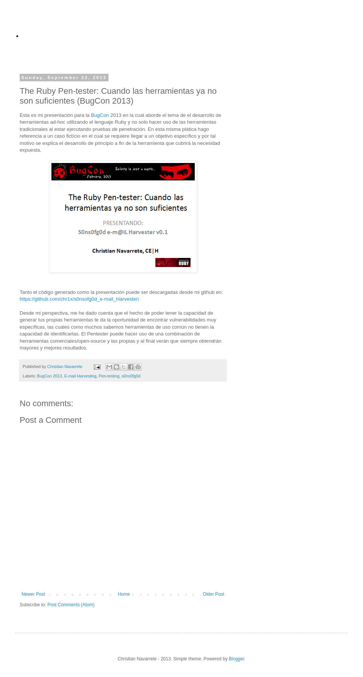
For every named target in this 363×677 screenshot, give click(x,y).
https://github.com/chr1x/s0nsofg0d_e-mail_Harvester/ (79, 299)
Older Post (213, 594)
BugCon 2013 (49, 376)
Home (124, 594)
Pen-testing (109, 376)
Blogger (236, 658)
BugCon (100, 115)
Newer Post (33, 594)
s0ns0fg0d (131, 376)
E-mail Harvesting (80, 376)
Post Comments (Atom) (71, 604)
